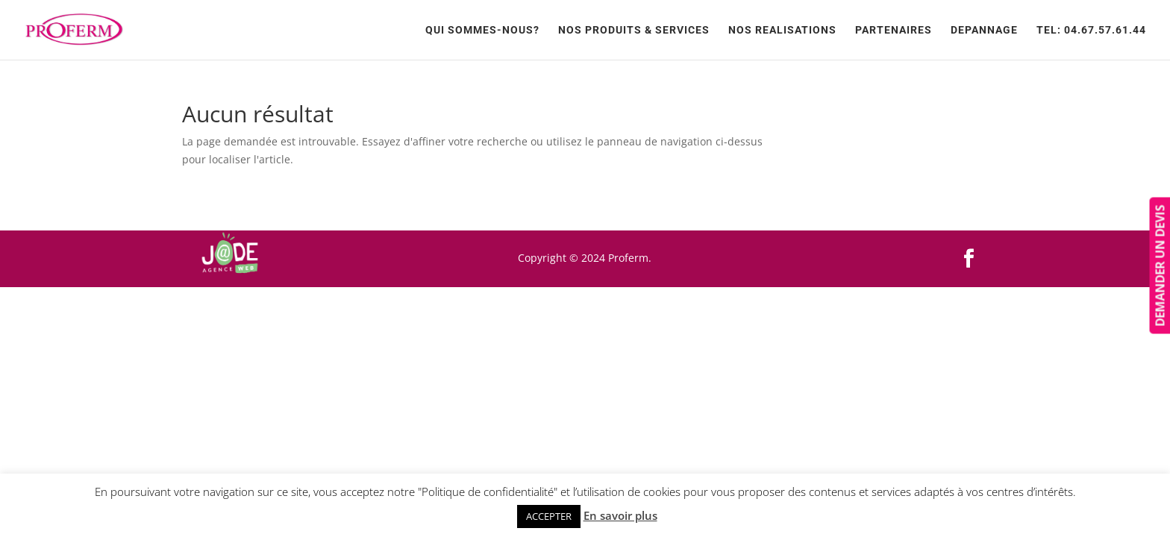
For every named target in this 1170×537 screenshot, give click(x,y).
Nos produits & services (634, 30)
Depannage (984, 30)
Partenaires (893, 30)
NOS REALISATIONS (782, 30)
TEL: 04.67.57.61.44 (1091, 30)
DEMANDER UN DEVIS (1159, 266)
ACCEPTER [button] (549, 516)
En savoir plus (620, 515)
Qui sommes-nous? (482, 30)
